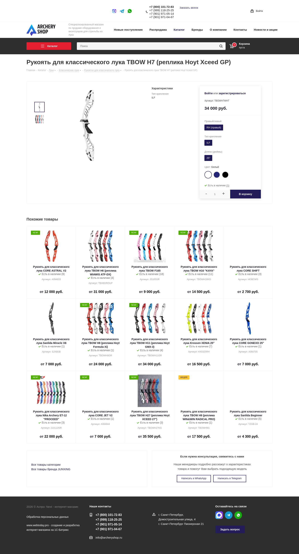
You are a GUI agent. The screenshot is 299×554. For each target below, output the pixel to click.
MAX (115, 11)
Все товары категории (45, 464)
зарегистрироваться (232, 93)
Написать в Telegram (230, 478)
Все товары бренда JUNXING (50, 469)
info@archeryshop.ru (109, 537)
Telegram (122, 11)
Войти (208, 93)
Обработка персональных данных (48, 516)
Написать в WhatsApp (193, 478)
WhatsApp (130, 11)
